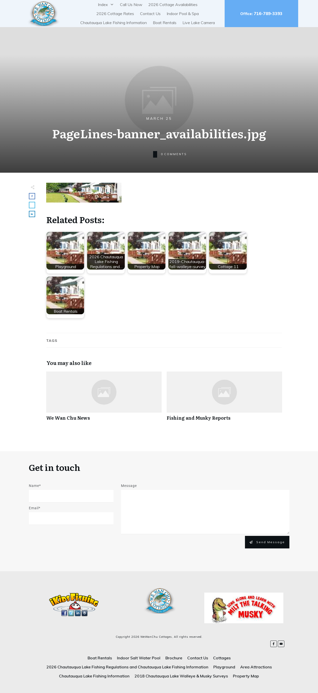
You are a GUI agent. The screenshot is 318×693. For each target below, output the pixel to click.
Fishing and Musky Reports (224, 398)
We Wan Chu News (104, 398)
